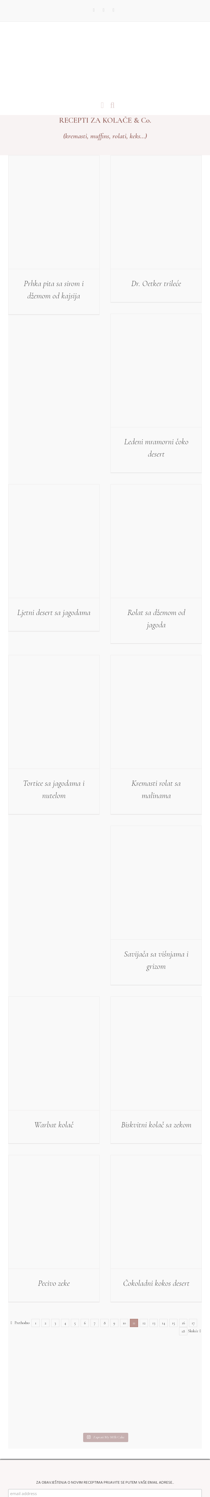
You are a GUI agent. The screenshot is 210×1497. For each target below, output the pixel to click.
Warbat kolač (53, 1125)
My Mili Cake (83, 1474)
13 (153, 1323)
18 (183, 1331)
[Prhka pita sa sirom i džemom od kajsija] (53, 212)
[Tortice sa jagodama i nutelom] (53, 712)
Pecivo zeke (54, 1283)
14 (163, 1323)
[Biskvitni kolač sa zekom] (156, 1053)
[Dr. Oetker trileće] (156, 212)
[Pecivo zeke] (53, 1212)
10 (124, 1323)
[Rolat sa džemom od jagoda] (156, 541)
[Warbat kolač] (53, 1053)
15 (173, 1323)
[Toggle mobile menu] (102, 105)
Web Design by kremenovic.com (123, 1474)
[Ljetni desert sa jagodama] (53, 541)
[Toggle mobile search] (112, 105)
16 (183, 1323)
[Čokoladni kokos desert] (156, 1212)
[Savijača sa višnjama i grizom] (156, 882)
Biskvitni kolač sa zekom (156, 1125)
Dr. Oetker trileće (156, 283)
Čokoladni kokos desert (156, 1283)
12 (143, 1323)
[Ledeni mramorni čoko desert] (156, 370)
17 (193, 1323)
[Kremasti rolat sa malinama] (156, 712)
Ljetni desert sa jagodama (54, 612)
